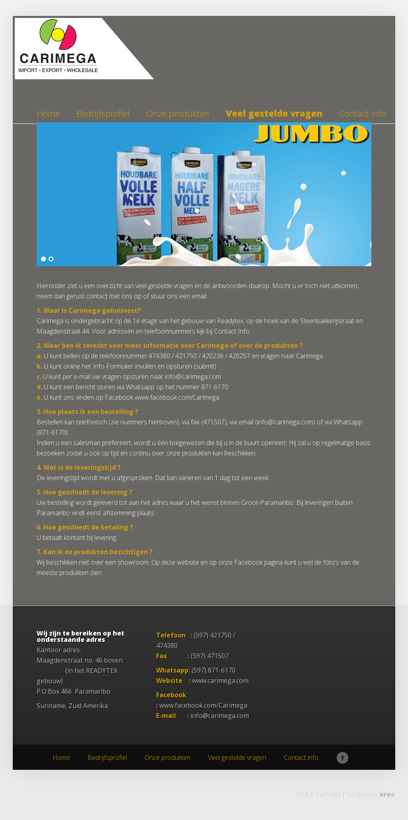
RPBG (387, 794)
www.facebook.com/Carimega (203, 705)
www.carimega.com (220, 680)
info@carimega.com (219, 715)
